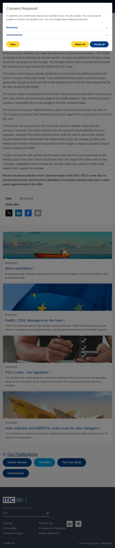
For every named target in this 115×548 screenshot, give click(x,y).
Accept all (99, 44)
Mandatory (12, 27)
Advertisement (14, 35)
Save (13, 44)
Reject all (80, 44)
